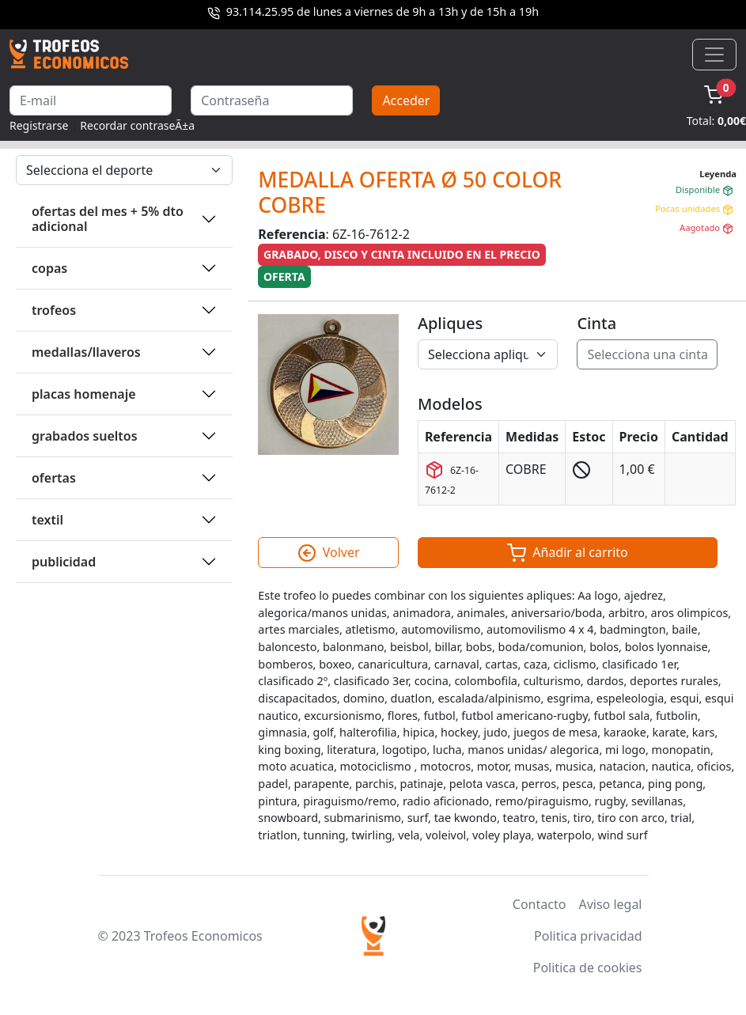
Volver (328, 552)
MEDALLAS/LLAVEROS (86, 352)
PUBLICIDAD (64, 561)
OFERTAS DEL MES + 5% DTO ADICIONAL (108, 219)
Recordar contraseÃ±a (137, 125)
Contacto (539, 904)
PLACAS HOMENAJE (84, 394)
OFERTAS (54, 478)
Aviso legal (610, 904)
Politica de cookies (587, 967)
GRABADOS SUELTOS (85, 436)
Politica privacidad (588, 936)
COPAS (49, 268)
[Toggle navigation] (714, 54)
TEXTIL (47, 519)
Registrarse (38, 125)
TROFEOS (54, 310)
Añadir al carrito (567, 552)
